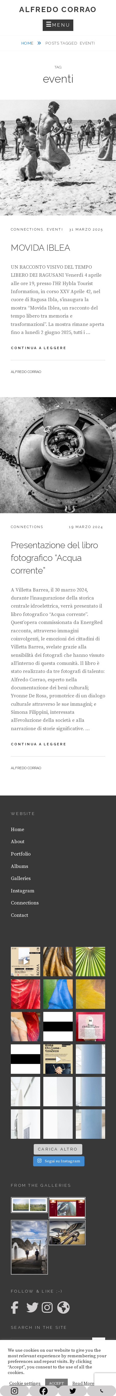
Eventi (55, 230)
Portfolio (21, 854)
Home (28, 43)
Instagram (22, 891)
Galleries (21, 878)
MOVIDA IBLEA (40, 248)
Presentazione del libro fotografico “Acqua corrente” (54, 558)
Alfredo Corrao (58, 9)
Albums (19, 866)
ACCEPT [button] (56, 1383)
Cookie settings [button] (25, 1383)
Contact (19, 915)
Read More (83, 1383)
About (17, 842)
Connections (27, 230)
